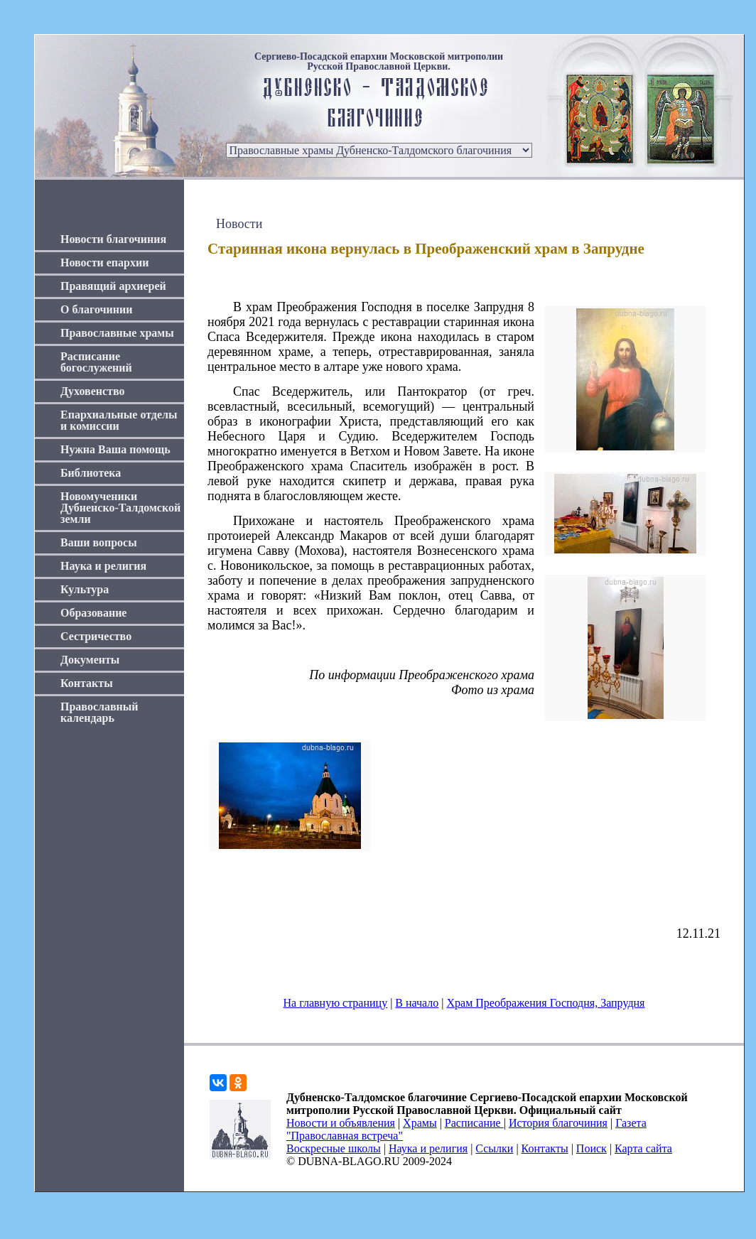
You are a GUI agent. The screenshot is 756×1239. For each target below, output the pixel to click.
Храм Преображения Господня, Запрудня (546, 1003)
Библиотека (90, 473)
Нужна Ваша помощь (115, 449)
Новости (239, 224)
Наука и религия (103, 566)
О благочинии (96, 309)
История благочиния (558, 1123)
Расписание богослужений (96, 362)
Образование (93, 613)
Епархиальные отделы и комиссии (119, 420)
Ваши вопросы (98, 542)
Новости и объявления (340, 1123)
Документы (89, 660)
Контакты (86, 683)
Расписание (474, 1123)
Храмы (420, 1123)
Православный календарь (99, 712)
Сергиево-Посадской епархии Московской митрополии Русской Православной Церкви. (378, 62)
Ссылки (494, 1148)
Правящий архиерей (113, 286)
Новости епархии (104, 262)
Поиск (591, 1148)
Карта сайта (643, 1148)
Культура (84, 589)
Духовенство (92, 391)
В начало (416, 1003)
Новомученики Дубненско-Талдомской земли (120, 507)
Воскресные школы (333, 1148)
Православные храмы (117, 333)
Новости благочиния (113, 239)
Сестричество (95, 636)
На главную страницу (336, 1003)
